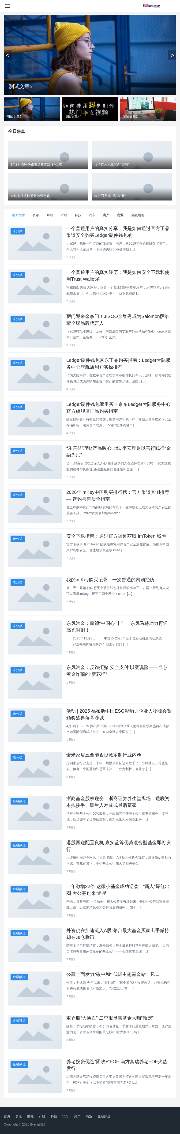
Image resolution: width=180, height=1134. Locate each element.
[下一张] (172, 55)
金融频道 (137, 215)
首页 (7, 1116)
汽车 (92, 215)
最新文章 (18, 215)
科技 (78, 215)
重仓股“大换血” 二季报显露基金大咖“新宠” (110, 1018)
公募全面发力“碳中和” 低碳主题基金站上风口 (113, 974)
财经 (50, 215)
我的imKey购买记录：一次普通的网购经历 (110, 579)
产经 (64, 215)
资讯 (36, 215)
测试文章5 (20, 86)
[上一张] (8, 55)
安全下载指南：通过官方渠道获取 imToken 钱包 (116, 536)
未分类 (17, 231)
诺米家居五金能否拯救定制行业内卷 (103, 754)
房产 (106, 215)
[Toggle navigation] (7, 6)
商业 (120, 215)
